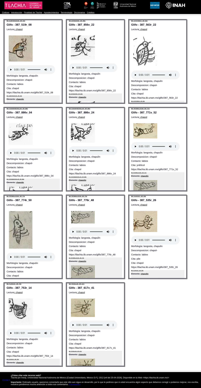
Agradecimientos (51, 12)
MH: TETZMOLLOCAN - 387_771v (140, 108)
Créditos (91, 12)
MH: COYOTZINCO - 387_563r (139, 21)
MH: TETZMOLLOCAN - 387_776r (78, 196)
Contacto (6, 380)
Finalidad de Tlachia (33, 12)
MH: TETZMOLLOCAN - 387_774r (16, 196)
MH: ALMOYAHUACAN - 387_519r (16, 21)
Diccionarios (79, 12)
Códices (5, 12)
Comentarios (75, 384)
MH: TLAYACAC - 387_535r (138, 196)
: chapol (18, 29)
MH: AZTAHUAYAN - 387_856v (77, 21)
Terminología (66, 12)
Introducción (16, 12)
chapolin (20, 99)
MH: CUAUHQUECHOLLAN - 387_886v (17, 108)
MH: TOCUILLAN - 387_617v (76, 284)
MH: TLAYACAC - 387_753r (14, 284)
